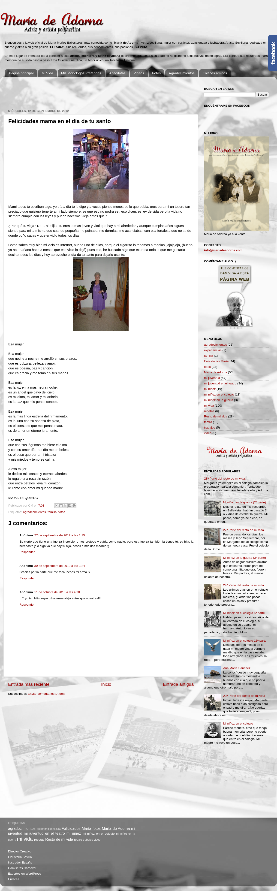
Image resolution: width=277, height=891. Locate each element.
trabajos (209, 427)
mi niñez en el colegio (219, 394)
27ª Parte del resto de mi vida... (244, 530)
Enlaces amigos (215, 73)
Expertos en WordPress (24, 873)
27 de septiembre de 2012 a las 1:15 (59, 535)
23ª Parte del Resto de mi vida (244, 696)
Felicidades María (216, 361)
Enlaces (13, 879)
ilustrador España (20, 862)
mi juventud (212, 378)
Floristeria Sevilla (20, 857)
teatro (208, 422)
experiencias (213, 350)
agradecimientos (34, 512)
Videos (139, 73)
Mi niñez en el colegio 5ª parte (244, 613)
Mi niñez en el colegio (238, 723)
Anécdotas (117, 73)
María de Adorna (215, 372)
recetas (209, 411)
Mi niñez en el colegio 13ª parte (244, 640)
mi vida (209, 405)
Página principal (21, 73)
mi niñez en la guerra (218, 400)
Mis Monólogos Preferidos (81, 73)
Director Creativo (19, 851)
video (207, 433)
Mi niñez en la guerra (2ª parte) (244, 502)
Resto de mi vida (215, 416)
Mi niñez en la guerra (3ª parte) (244, 557)
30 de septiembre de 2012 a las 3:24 (59, 566)
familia (52, 512)
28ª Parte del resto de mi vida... (225, 478)
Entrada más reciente (29, 684)
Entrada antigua (178, 684)
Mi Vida (47, 73)
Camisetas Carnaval (22, 868)
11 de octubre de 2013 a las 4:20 (57, 592)
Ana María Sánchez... (238, 668)
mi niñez (210, 389)
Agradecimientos (182, 73)
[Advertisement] (92, 90)
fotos (61, 512)
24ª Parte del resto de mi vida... (244, 585)
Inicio (106, 684)
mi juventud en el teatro (220, 383)
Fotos (156, 73)
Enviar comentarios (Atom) (46, 693)
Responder (27, 552)
